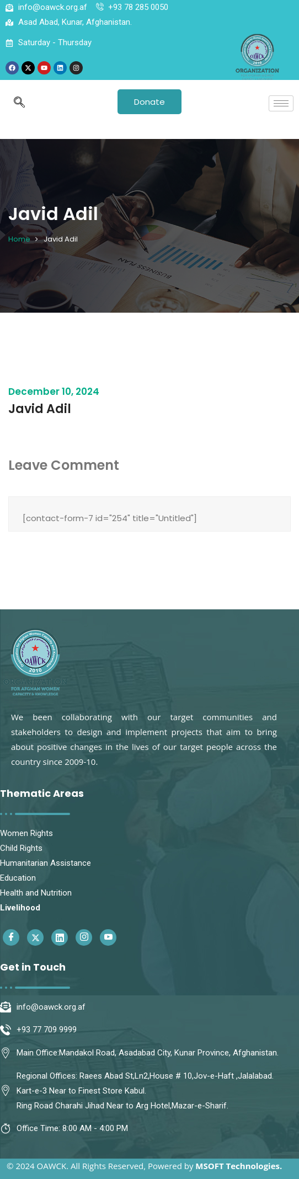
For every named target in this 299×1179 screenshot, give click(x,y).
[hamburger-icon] (281, 103)
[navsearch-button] (19, 103)
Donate (149, 102)
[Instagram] (84, 937)
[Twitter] (35, 937)
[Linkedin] (59, 937)
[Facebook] (11, 937)
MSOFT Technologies (237, 1165)
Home (19, 239)
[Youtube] (108, 937)
